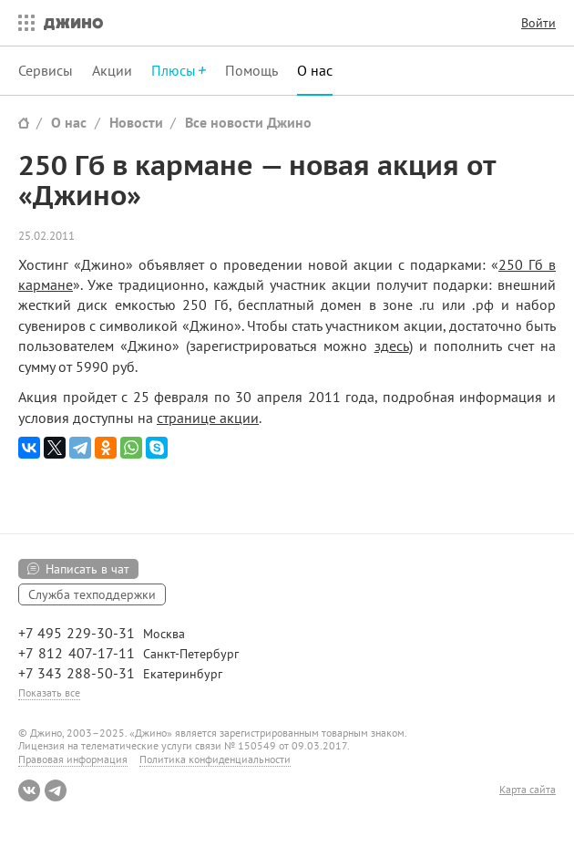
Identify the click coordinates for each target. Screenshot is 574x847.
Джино (73, 22)
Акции (112, 70)
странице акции (208, 417)
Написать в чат (87, 569)
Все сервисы (22, 23)
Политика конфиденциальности (215, 759)
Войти (538, 23)
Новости (136, 122)
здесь (391, 345)
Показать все (49, 692)
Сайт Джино (23, 122)
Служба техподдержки (92, 594)
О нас (315, 70)
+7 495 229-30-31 (76, 633)
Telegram (56, 790)
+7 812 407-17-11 (76, 653)
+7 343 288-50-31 (76, 673)
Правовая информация (73, 759)
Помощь (251, 70)
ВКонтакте (29, 790)
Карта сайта (527, 789)
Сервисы (45, 70)
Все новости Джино (248, 122)
